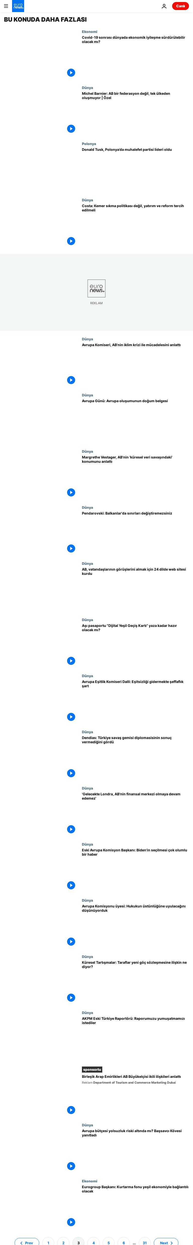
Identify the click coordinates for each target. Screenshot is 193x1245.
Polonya (89, 144)
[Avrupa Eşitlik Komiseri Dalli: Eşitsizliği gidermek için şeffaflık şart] (135, 702)
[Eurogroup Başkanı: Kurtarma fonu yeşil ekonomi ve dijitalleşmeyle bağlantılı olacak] (135, 1207)
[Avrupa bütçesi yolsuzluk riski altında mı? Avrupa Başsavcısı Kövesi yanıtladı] (135, 1151)
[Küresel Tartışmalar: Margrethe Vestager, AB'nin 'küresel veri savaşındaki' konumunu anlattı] (135, 477)
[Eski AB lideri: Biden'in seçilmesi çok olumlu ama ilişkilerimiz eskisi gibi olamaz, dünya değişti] (135, 870)
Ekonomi (89, 31)
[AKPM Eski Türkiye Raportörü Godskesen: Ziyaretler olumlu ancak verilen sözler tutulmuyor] (135, 1038)
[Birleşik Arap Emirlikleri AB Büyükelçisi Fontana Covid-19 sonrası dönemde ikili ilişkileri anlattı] (135, 1096)
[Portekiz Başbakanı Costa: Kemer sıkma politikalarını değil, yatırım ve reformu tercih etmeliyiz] (135, 226)
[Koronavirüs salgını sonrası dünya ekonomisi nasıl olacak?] (135, 57)
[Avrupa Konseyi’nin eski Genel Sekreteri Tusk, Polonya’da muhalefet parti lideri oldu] (135, 170)
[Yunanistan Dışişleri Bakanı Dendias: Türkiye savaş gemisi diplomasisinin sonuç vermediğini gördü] (135, 758)
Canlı (180, 6)
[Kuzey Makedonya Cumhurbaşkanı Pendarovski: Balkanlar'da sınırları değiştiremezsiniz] (135, 533)
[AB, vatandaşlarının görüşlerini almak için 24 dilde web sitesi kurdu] (135, 589)
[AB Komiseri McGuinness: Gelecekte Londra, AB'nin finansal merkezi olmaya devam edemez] (135, 814)
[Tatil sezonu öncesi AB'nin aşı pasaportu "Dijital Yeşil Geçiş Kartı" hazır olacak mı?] (135, 646)
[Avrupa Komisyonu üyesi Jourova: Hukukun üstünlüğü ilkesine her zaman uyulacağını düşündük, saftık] (135, 926)
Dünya (87, 87)
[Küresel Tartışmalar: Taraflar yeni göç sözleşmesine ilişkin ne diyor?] (135, 982)
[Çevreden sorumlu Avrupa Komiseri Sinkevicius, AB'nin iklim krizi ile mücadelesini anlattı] (135, 365)
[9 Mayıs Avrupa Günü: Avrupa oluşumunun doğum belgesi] (135, 421)
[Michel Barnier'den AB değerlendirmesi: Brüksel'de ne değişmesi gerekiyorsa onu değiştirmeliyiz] (135, 113)
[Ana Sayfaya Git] (18, 6)
